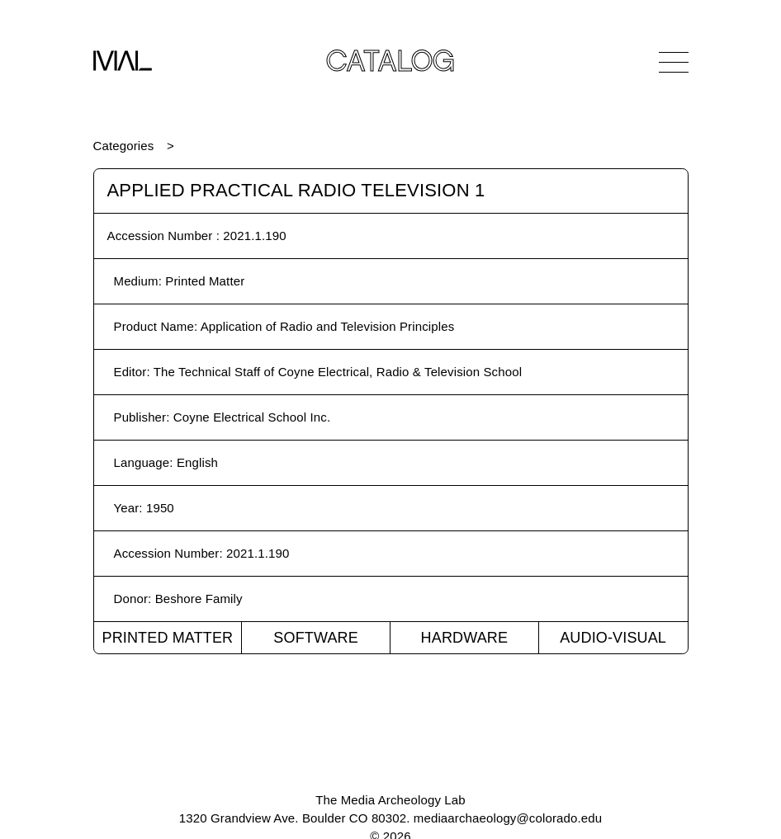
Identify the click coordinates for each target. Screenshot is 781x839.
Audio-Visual (613, 637)
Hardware (465, 637)
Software (315, 637)
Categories (123, 146)
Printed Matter (167, 637)
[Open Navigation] (674, 62)
